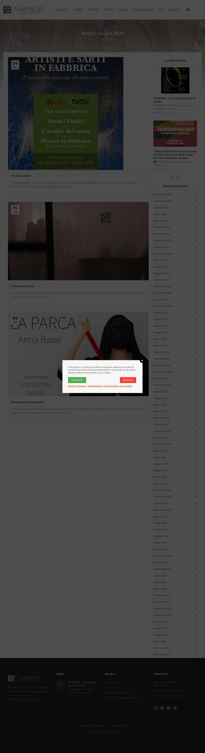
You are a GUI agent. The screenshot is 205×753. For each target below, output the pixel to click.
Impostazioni (95, 386)
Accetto (77, 380)
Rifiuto (128, 380)
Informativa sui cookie (118, 386)
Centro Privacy (77, 386)
